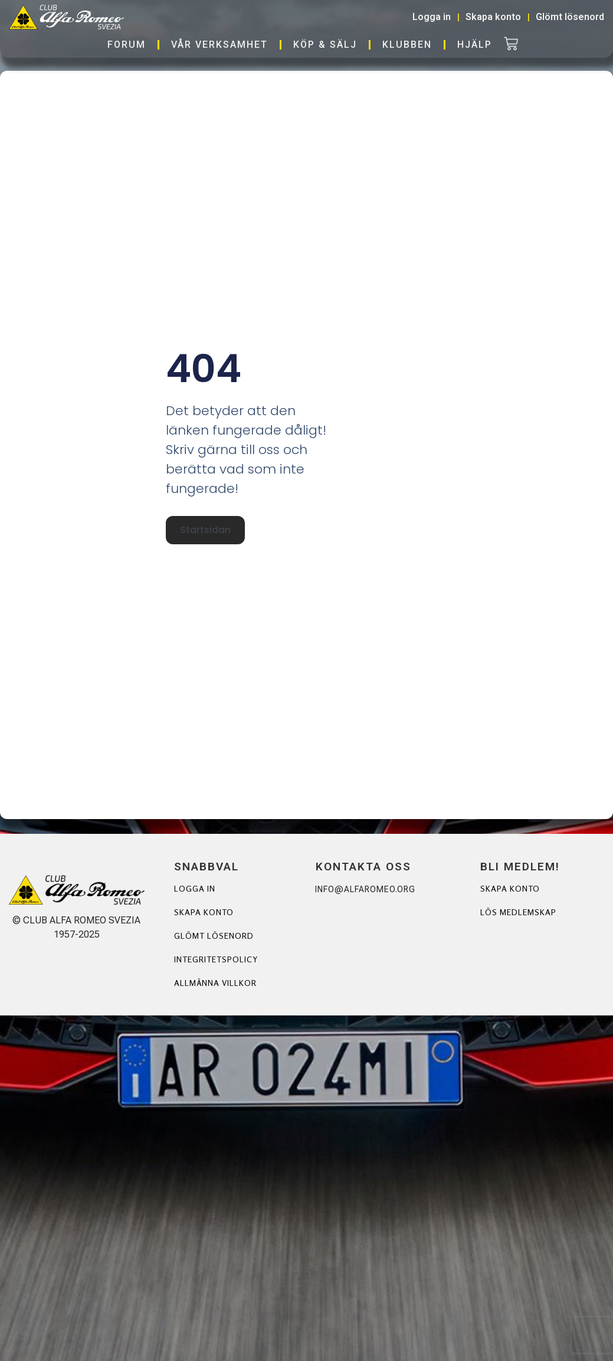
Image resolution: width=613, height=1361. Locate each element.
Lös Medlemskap (518, 912)
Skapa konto (204, 912)
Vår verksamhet (219, 44)
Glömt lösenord (214, 936)
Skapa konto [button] (493, 16)
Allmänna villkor (215, 983)
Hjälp (474, 44)
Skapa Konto (510, 888)
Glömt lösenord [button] (570, 16)
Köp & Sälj (325, 44)
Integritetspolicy (216, 959)
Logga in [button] (431, 16)
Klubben (407, 44)
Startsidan (205, 528)
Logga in (194, 888)
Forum (126, 44)
